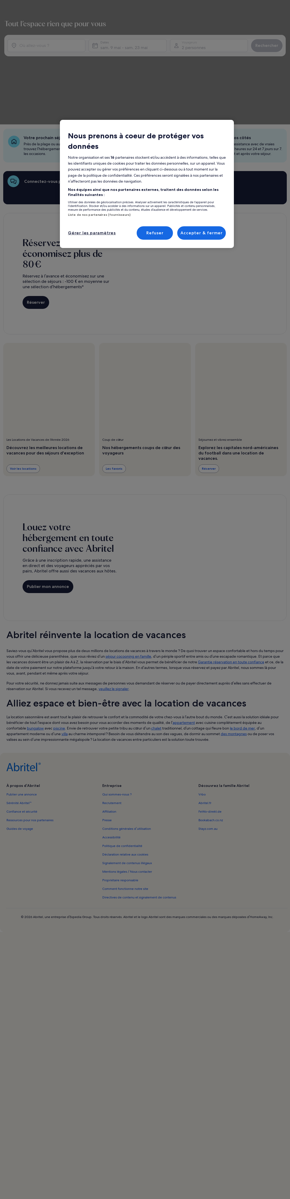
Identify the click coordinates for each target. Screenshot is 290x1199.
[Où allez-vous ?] (67, 48)
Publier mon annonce (48, 533)
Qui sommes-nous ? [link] (117, 739)
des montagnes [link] (234, 678)
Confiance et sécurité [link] (21, 756)
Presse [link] (107, 764)
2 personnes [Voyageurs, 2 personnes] (215, 50)
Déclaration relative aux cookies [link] (125, 799)
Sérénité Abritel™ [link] (19, 747)
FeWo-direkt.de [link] (210, 756)
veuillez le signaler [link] (114, 633)
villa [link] (64, 678)
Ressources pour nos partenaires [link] (29, 764)
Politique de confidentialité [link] (122, 790)
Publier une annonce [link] (21, 739)
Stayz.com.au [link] (208, 773)
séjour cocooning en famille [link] (128, 600)
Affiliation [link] (109, 756)
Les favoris (114, 418)
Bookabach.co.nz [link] (210, 764)
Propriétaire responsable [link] (120, 824)
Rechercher (262, 48)
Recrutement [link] (111, 747)
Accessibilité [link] (111, 781)
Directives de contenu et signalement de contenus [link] (139, 841)
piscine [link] (59, 672)
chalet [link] (156, 672)
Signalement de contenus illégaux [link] (127, 807)
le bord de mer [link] (242, 672)
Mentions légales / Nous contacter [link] (127, 816)
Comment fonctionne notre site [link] (125, 833)
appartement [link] (184, 666)
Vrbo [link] (202, 739)
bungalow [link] (35, 672)
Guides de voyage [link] (19, 773)
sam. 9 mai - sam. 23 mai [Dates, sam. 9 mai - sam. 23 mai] (158, 50)
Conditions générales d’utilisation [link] (126, 773)
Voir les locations (23, 418)
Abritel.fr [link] (204, 747)
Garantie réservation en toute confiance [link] (231, 606)
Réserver (36, 251)
